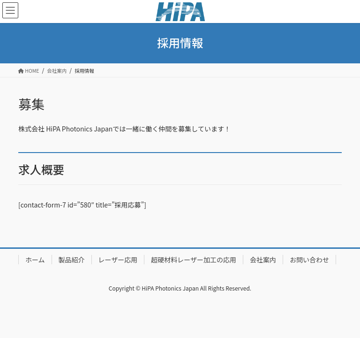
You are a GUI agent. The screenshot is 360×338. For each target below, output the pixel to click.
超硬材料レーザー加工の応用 (193, 259)
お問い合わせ (309, 259)
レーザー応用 (118, 259)
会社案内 (263, 259)
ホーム (35, 259)
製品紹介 (72, 259)
